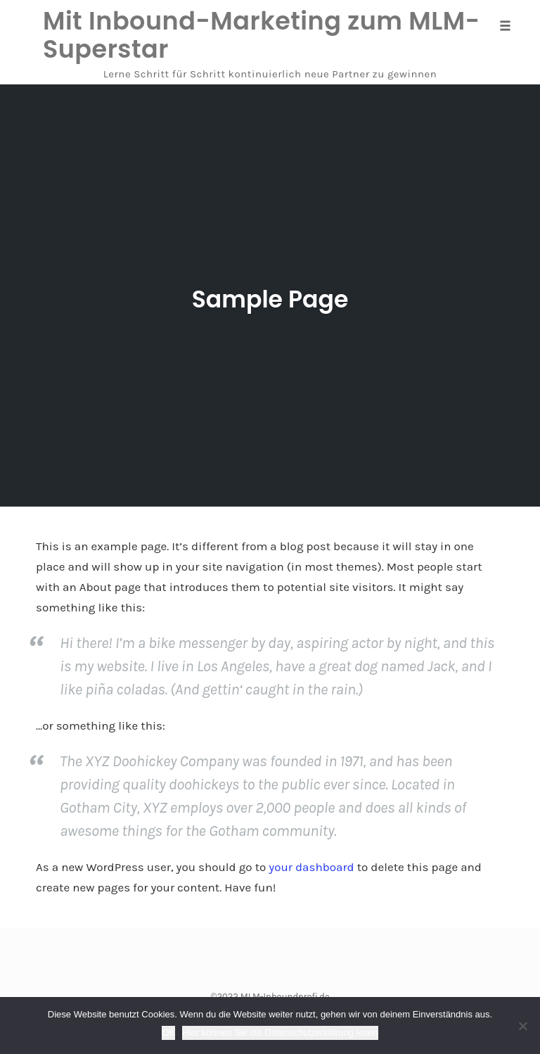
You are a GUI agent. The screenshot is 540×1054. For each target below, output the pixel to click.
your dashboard (311, 867)
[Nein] (522, 1026)
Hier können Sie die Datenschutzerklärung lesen (280, 1032)
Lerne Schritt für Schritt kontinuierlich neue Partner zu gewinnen (270, 74)
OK (168, 1032)
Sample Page (270, 296)
